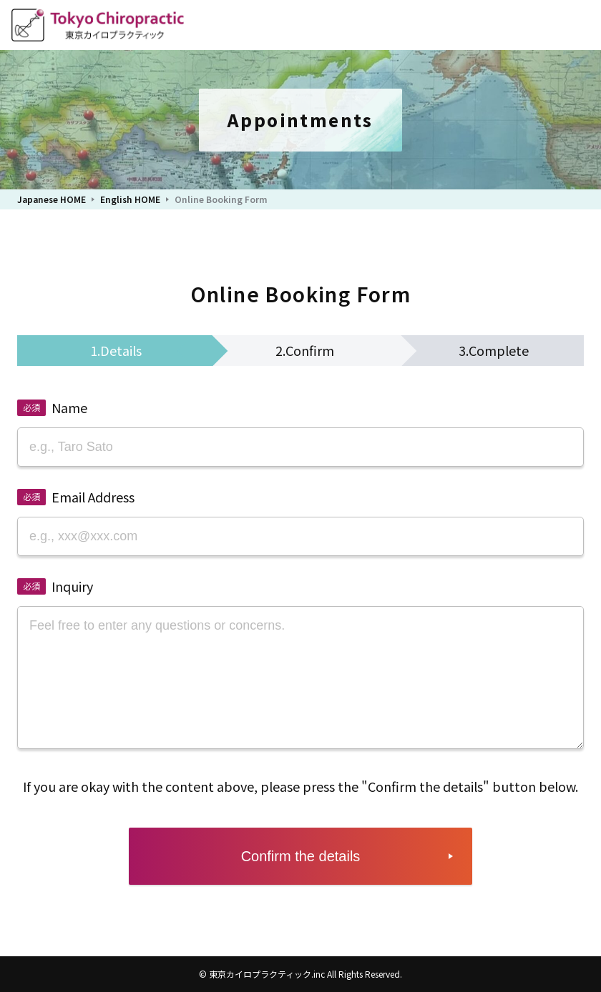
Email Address (93, 496)
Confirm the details (301, 856)
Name (69, 407)
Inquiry (72, 586)
